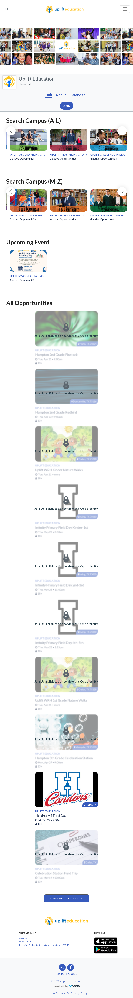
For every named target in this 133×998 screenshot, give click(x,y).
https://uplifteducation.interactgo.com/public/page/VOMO (44, 945)
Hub (48, 95)
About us (23, 938)
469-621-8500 (25, 941)
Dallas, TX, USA (67, 973)
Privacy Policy (78, 993)
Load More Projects (66, 898)
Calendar (77, 95)
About (61, 95)
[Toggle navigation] (125, 9)
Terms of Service (55, 993)
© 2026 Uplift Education (66, 981)
